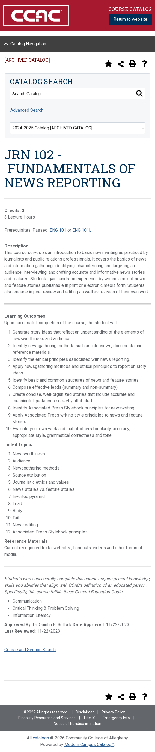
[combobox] (77, 128)
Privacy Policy (113, 712)
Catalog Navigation (28, 43)
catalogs (41, 738)
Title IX (89, 718)
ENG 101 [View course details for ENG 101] (58, 230)
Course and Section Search (30, 649)
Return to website (130, 19)
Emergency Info (116, 718)
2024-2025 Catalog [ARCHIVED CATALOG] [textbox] (52, 128)
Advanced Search (26, 110)
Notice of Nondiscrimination (77, 723)
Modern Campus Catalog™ (89, 744)
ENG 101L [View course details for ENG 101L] (81, 230)
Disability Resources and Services (47, 718)
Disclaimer (85, 712)
